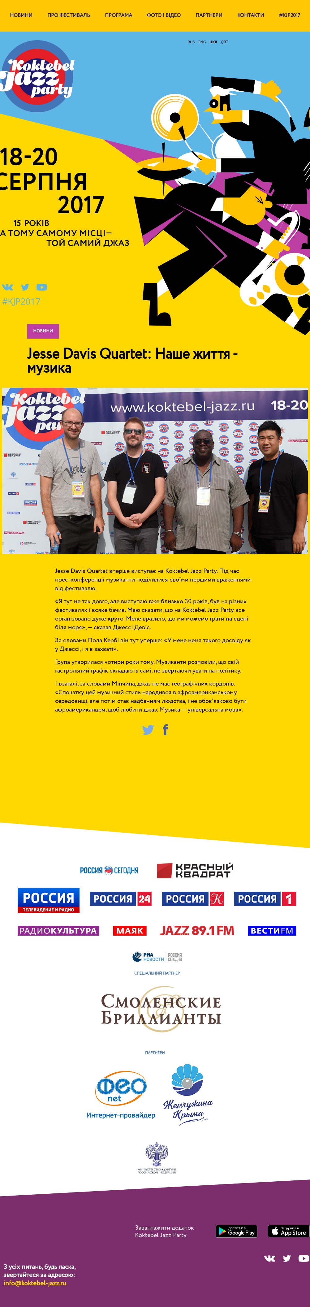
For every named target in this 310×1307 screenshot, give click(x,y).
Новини (21, 15)
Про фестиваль (68, 15)
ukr (213, 42)
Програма (118, 15)
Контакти (250, 15)
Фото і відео (164, 15)
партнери (209, 15)
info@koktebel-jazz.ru (34, 1283)
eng (202, 42)
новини (43, 331)
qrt (224, 42)
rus (191, 42)
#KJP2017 (289, 15)
